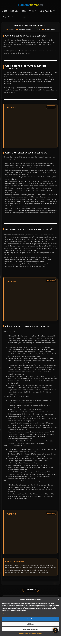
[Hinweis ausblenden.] (51, 107)
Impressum (39, 633)
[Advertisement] (30, 128)
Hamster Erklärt (50, 29)
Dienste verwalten (8, 614)
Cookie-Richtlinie (23, 633)
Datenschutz (32, 633)
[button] (58, 600)
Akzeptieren (31, 619)
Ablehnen (30, 624)
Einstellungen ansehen (30, 629)
